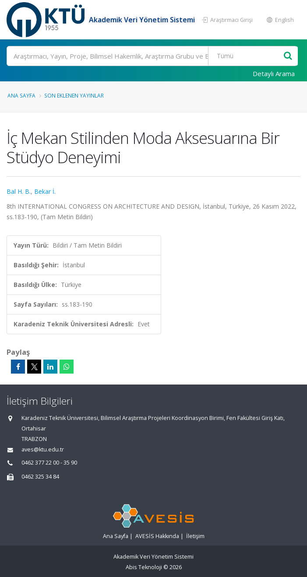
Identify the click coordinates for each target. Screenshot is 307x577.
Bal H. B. (19, 191)
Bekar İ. (45, 191)
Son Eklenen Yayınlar (74, 95)
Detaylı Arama (274, 73)
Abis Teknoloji (144, 567)
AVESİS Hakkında (157, 536)
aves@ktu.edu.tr (42, 449)
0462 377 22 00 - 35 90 (49, 462)
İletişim (195, 536)
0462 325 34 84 (40, 476)
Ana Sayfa (21, 95)
